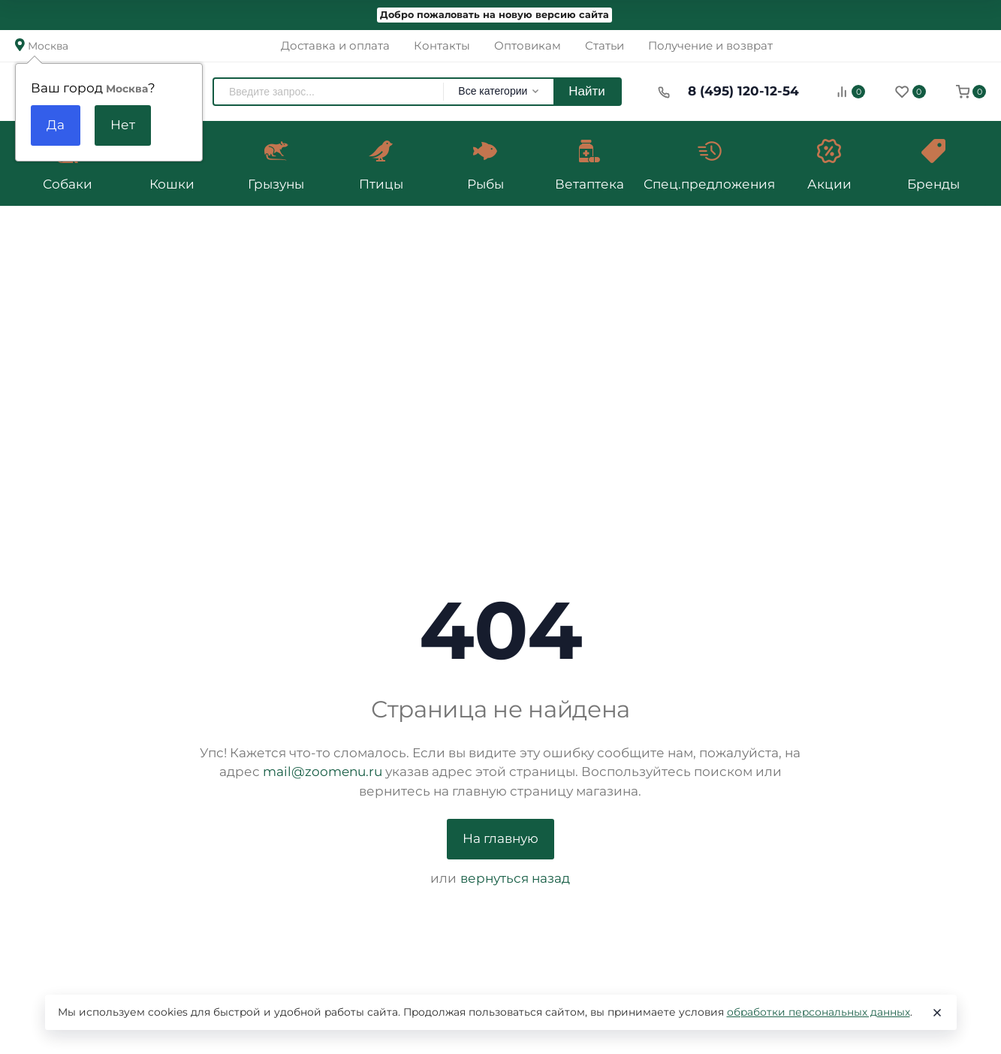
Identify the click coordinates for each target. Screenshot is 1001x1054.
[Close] (937, 1012)
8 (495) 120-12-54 (743, 90)
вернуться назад (515, 878)
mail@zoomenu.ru (322, 771)
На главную (500, 838)
